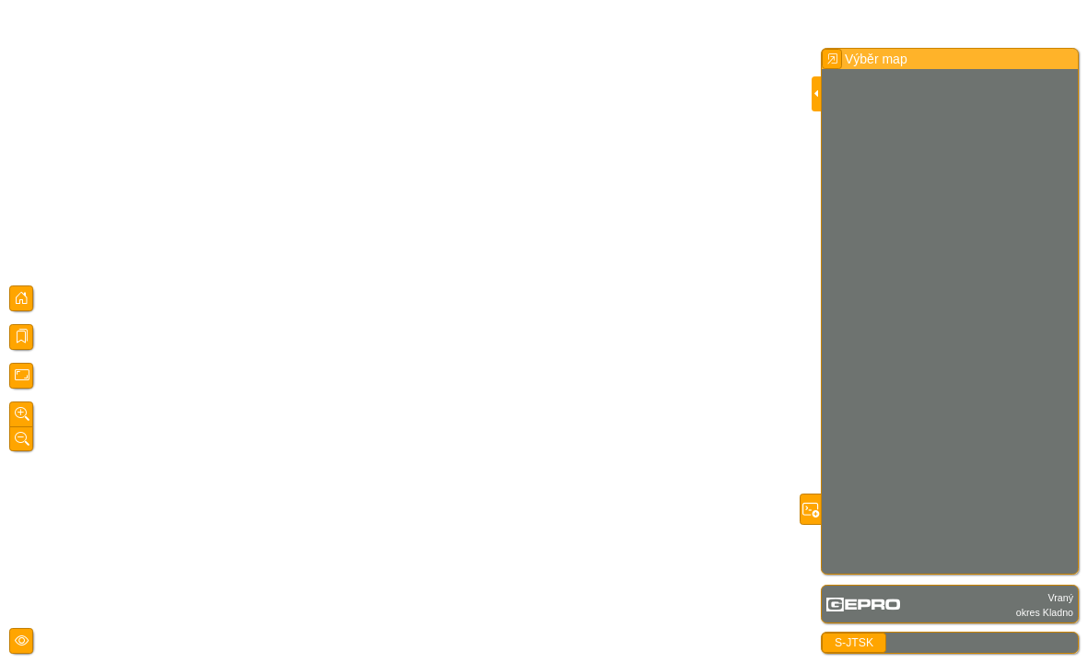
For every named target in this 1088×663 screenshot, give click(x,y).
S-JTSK (854, 642)
